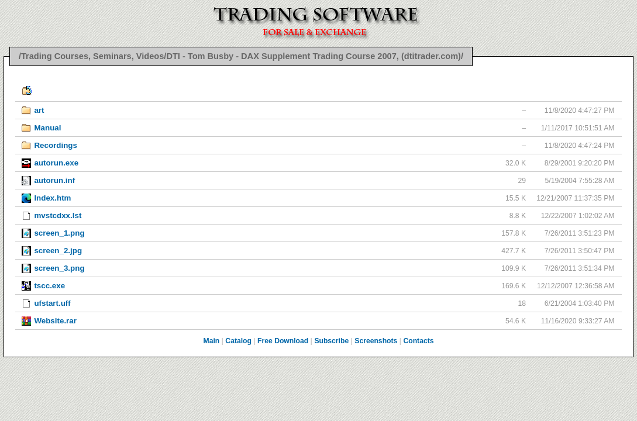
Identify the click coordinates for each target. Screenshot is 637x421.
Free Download (282, 341)
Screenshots (375, 341)
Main (212, 341)
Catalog (238, 341)
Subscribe (331, 341)
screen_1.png (59, 233)
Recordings (55, 145)
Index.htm (52, 198)
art (39, 110)
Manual (47, 127)
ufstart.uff (52, 303)
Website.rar (55, 320)
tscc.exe (49, 285)
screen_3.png (59, 268)
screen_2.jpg (58, 250)
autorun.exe (56, 162)
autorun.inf (54, 180)
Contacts (418, 341)
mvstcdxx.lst (57, 215)
